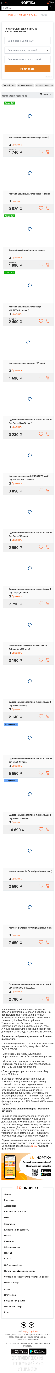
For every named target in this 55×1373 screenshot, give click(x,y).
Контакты (9, 1241)
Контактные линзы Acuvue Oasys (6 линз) (29, 137)
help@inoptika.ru (30, 1331)
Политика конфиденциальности (19, 1271)
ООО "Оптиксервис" (26, 1334)
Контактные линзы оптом (16, 1230)
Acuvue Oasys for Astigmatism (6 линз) (27, 250)
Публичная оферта (13, 1265)
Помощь (8, 1253)
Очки (6, 1217)
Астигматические (25, 85)
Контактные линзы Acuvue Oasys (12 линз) (29, 194)
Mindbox (27, 1346)
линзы (34, 1146)
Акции (7, 1289)
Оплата (7, 1235)
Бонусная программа (14, 1301)
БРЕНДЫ (33, 15)
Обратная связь (12, 1247)
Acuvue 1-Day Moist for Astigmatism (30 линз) (30, 871)
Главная (12, 15)
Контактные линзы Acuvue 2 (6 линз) (27, 363)
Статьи (7, 1258)
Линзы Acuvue (9, 85)
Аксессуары (10, 1206)
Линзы (7, 1194)
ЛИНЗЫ (22, 15)
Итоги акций (10, 1295)
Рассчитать (27, 68)
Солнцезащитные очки (15, 1211)
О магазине (9, 1224)
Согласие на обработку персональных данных (26, 1277)
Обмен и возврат (12, 1282)
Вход (6, 1312)
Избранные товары (13, 1306)
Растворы (9, 1200)
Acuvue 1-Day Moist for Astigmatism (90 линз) (30, 928)
